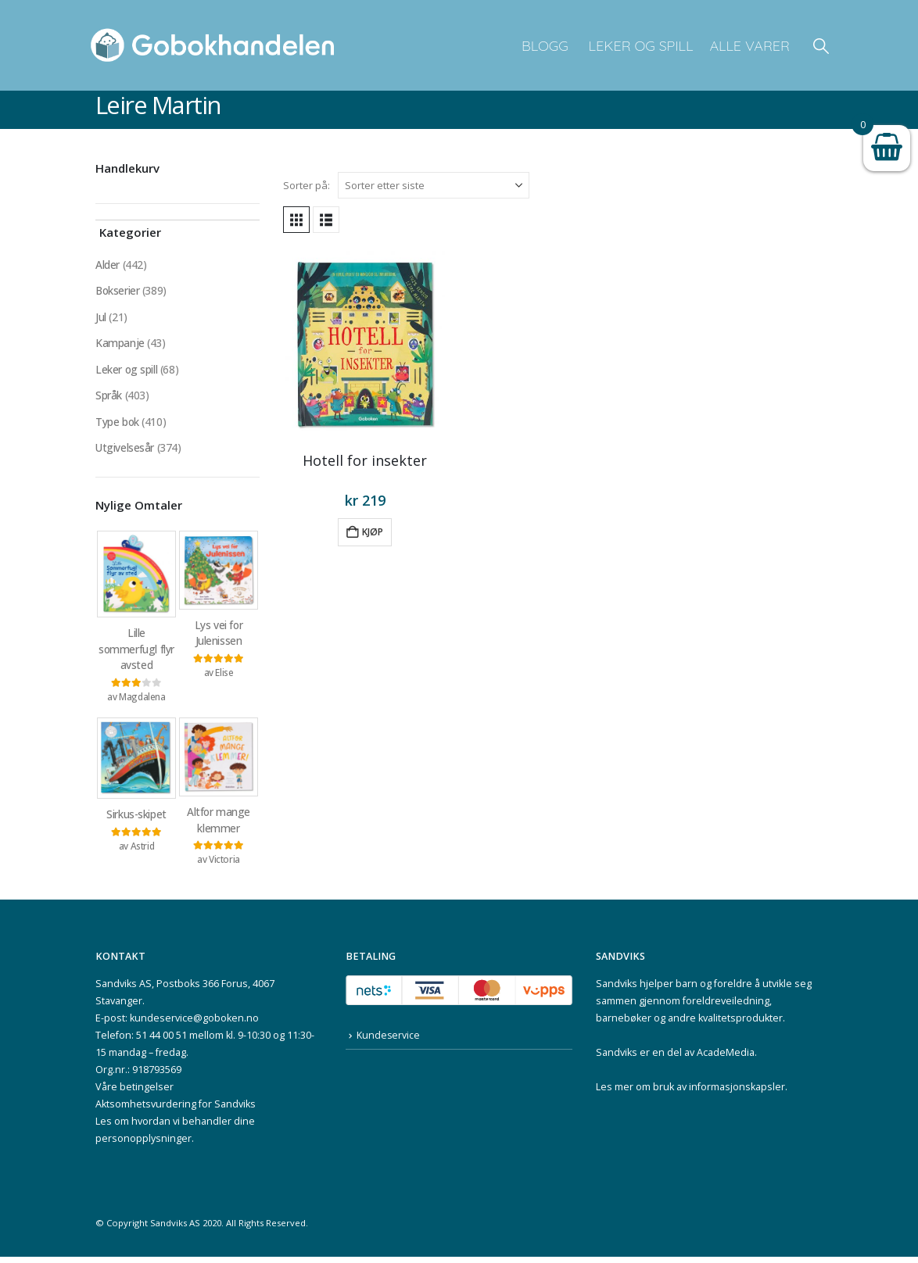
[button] (821, 45)
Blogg (545, 46)
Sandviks (616, 989)
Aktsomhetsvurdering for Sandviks (175, 1110)
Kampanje (120, 344)
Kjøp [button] (372, 531)
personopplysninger (143, 1144)
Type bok (117, 424)
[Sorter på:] (433, 185)
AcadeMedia (726, 1058)
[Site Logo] (213, 45)
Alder (107, 264)
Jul (100, 317)
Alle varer (749, 46)
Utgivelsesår (125, 450)
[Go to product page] (365, 344)
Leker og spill (639, 46)
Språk (108, 397)
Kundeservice (389, 1041)
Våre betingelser (134, 1093)
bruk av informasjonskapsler (719, 1093)
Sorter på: (306, 185)
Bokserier (118, 291)
